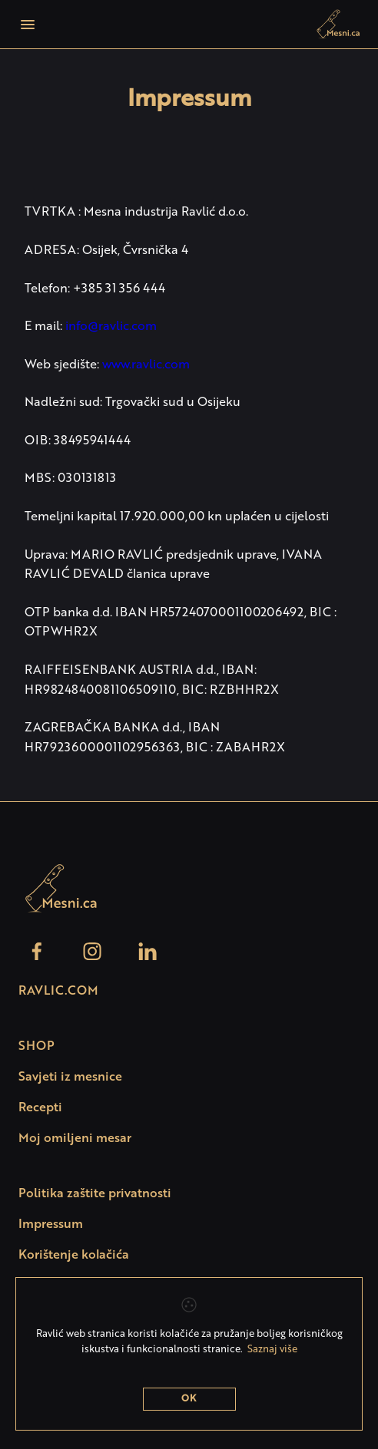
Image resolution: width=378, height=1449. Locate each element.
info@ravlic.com (111, 327)
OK (189, 1399)
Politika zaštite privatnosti (94, 1194)
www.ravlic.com (146, 365)
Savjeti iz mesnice (70, 1077)
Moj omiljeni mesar (74, 1139)
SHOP (36, 1047)
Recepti (40, 1108)
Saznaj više (272, 1350)
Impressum (50, 1225)
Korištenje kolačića (73, 1255)
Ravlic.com (58, 991)
